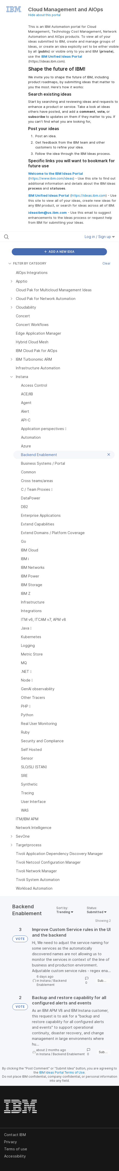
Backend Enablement (52, 983)
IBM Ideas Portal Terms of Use (62, 1072)
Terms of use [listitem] (15, 1149)
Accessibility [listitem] (15, 1156)
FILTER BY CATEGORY (27, 263)
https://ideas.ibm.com (88, 195)
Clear (106, 263)
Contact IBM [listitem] (15, 1134)
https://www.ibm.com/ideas (51, 178)
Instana (45, 981)
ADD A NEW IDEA (59, 252)
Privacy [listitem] (10, 1142)
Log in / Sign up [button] (100, 236)
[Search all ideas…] (36, 237)
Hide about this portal (44, 15)
